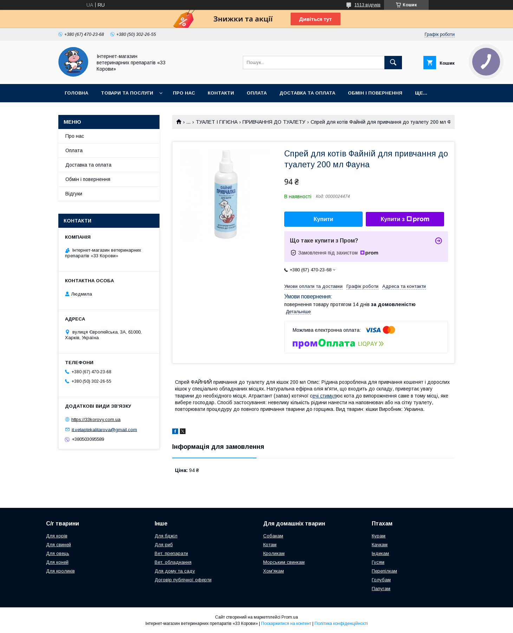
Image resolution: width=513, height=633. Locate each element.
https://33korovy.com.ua (96, 419)
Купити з (405, 219)
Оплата (257, 93)
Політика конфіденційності (341, 623)
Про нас (184, 93)
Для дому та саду (175, 571)
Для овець (57, 553)
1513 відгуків (368, 4)
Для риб (164, 544)
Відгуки (73, 193)
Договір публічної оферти (183, 579)
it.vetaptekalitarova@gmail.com (104, 429)
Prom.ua (289, 617)
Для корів (56, 535)
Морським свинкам (284, 562)
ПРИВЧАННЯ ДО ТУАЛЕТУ (273, 122)
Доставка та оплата (307, 93)
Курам (378, 535)
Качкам (380, 544)
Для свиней (58, 544)
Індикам (380, 553)
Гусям (378, 562)
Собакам (273, 535)
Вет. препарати (171, 553)
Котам (270, 544)
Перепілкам (384, 571)
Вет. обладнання (173, 562)
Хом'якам (273, 571)
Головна (76, 93)
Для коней (57, 562)
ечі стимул (324, 396)
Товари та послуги (127, 93)
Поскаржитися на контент (286, 623)
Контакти (221, 93)
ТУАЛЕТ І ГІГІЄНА (217, 122)
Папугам (381, 588)
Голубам (381, 579)
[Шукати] (393, 62)
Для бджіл (166, 535)
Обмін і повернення (375, 93)
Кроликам (274, 553)
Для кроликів (60, 571)
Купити (323, 219)
